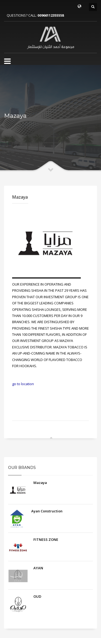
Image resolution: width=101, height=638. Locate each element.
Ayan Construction (46, 511)
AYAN (38, 568)
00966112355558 (50, 15)
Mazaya (20, 197)
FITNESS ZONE (45, 539)
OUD (37, 596)
